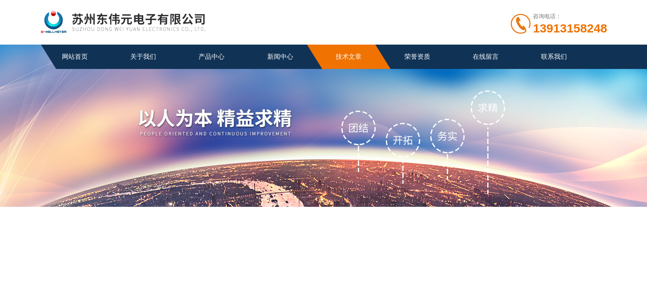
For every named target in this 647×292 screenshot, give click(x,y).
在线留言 (486, 56)
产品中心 (211, 56)
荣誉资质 (417, 56)
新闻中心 (280, 56)
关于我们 (143, 56)
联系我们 (554, 56)
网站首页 (75, 56)
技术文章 (349, 56)
